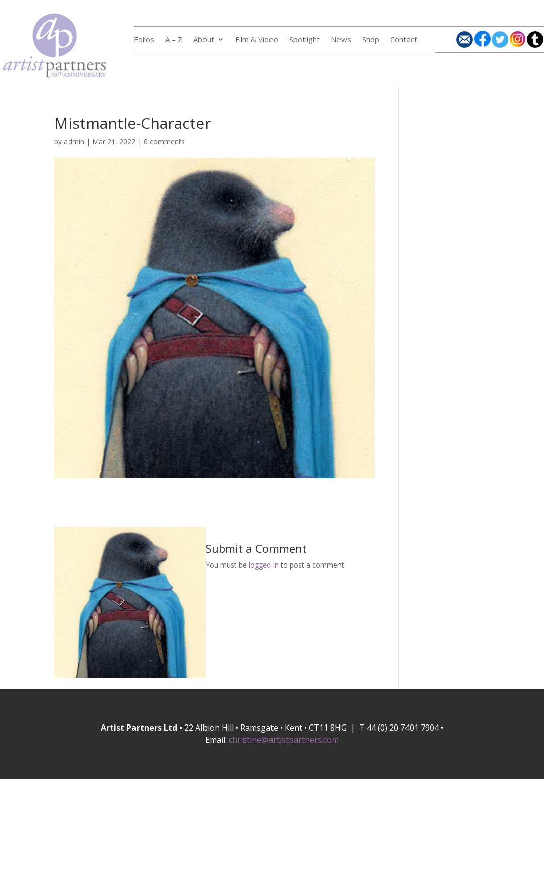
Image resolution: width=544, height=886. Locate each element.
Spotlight (304, 40)
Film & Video (256, 40)
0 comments (164, 141)
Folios (144, 40)
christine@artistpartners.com (284, 739)
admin (74, 141)
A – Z (173, 40)
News (341, 40)
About (203, 40)
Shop (370, 40)
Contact (403, 40)
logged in (264, 565)
